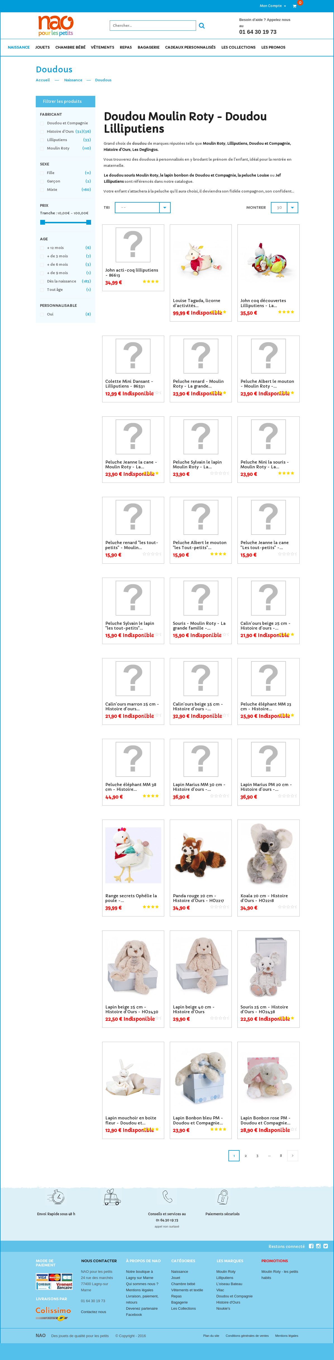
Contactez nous (93, 1312)
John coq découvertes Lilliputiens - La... (263, 303)
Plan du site (211, 1335)
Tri (107, 207)
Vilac (220, 1290)
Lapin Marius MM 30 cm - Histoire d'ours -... (199, 787)
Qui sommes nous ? (142, 1284)
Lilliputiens (237, 143)
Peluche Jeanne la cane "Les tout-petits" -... (264, 545)
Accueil (43, 80)
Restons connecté (290, 1246)
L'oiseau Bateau (229, 1284)
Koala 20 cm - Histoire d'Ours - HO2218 (264, 898)
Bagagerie (179, 1302)
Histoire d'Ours (117, 149)
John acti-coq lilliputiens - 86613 (131, 272)
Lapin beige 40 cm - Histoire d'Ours (194, 1009)
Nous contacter (99, 1261)
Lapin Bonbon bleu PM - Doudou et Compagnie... (198, 1120)
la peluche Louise (253, 175)
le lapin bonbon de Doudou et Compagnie (198, 175)
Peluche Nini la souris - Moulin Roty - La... (264, 464)
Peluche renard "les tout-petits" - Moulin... (131, 545)
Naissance (73, 80)
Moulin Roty (226, 1271)
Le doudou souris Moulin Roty (131, 175)
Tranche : (48, 213)
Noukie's (223, 1308)
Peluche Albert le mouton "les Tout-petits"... (199, 545)
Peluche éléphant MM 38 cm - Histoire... (130, 787)
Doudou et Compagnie (269, 143)
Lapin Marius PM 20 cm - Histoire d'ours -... (266, 787)
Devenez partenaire (142, 1308)
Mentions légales (139, 1290)
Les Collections (183, 1308)
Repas (176, 1296)
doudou (139, 143)
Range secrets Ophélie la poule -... (131, 898)
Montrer (256, 207)
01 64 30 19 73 (257, 32)
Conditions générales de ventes (247, 1335)
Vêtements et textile (187, 1290)
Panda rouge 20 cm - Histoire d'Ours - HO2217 (198, 898)
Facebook (134, 1314)
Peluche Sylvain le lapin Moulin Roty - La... (197, 464)
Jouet (175, 1278)
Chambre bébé (183, 1284)
